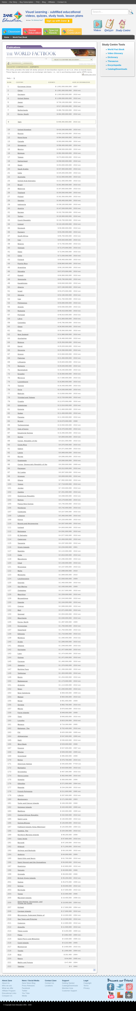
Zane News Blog (28, 983)
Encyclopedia (114, 65)
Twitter (24, 991)
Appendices (27, 63)
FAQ (37, 2)
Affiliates (51, 2)
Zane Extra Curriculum (71, 31)
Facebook (26, 988)
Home (4, 2)
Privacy (87, 988)
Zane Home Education (32, 31)
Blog (44, 2)
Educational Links (9, 993)
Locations (49, 986)
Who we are (7, 986)
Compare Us (7, 996)
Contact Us (61, 2)
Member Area (67, 988)
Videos (98, 25)
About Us (5, 983)
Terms (86, 986)
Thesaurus (113, 61)
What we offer (7, 988)
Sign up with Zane (58, 21)
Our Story (13, 2)
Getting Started (68, 983)
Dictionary (113, 57)
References (16, 63)
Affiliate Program (8, 991)
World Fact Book (20, 37)
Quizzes (109, 25)
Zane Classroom (11, 31)
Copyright (87, 983)
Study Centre (123, 25)
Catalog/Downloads (117, 69)
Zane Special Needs (51, 31)
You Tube (26, 993)
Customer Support (69, 991)
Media (24, 996)
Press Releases (28, 986)
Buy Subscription (26, 2)
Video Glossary (115, 53)
